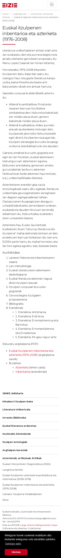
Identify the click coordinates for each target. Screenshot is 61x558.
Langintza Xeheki (12, 469)
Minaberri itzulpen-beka (17, 401)
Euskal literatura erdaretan (19, 425)
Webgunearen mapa (46, 525)
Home (5, 14)
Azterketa (21, 367)
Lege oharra (27, 525)
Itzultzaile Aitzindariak (16, 433)
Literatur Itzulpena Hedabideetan (22, 494)
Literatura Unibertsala (16, 409)
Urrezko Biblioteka (14, 417)
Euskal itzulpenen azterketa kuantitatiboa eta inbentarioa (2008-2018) (29, 477)
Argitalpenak (19, 14)
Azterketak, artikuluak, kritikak (21, 458)
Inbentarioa (23, 371)
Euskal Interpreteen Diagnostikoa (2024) (26, 464)
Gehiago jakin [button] (13, 543)
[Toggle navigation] (51, 4)
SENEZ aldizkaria (12, 393)
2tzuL (5, 499)
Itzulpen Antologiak (14, 442)
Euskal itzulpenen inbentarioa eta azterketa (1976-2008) (28, 486)
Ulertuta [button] (16, 552)
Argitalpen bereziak (14, 450)
